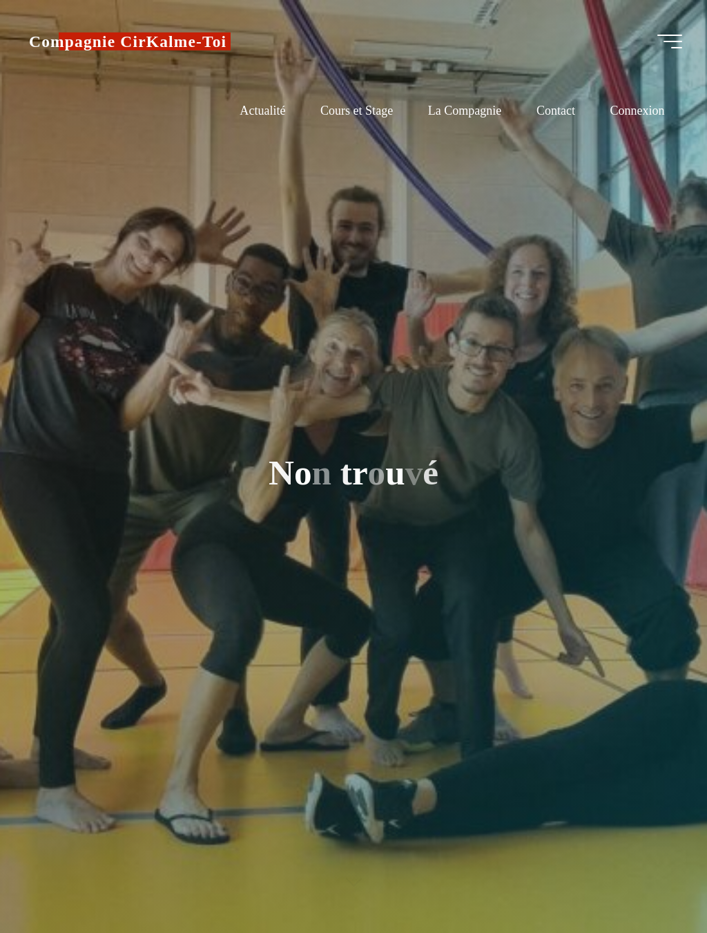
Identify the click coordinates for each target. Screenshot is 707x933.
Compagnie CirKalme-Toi (127, 41)
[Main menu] (669, 41)
